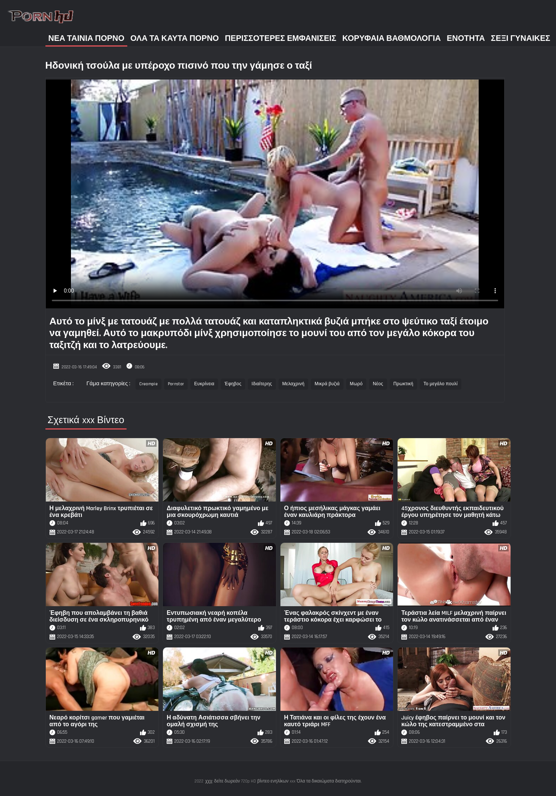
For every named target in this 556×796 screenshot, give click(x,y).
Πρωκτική (403, 384)
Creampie (148, 384)
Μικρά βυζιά (327, 384)
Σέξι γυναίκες (520, 38)
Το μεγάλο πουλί (440, 384)
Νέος (378, 384)
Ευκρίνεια (204, 384)
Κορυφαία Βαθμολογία (391, 38)
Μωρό (356, 384)
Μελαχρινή (293, 384)
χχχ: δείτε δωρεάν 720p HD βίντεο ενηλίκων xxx (250, 781)
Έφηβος (233, 384)
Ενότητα (466, 38)
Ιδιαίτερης (262, 384)
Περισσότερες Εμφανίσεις (280, 38)
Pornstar (176, 384)
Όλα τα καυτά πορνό (174, 38)
